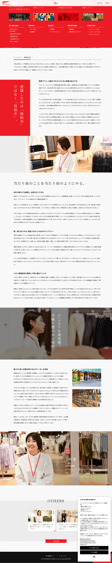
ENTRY (107, 3)
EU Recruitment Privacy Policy (88, 542)
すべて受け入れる (94, 548)
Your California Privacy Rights (87, 541)
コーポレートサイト (63, 556)
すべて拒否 (94, 552)
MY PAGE (99, 3)
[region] (94, 529)
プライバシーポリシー (85, 539)
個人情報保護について (49, 556)
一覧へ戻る (55, 541)
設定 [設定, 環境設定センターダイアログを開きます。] (94, 556)
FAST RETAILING (6, 3)
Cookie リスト (83, 544)
